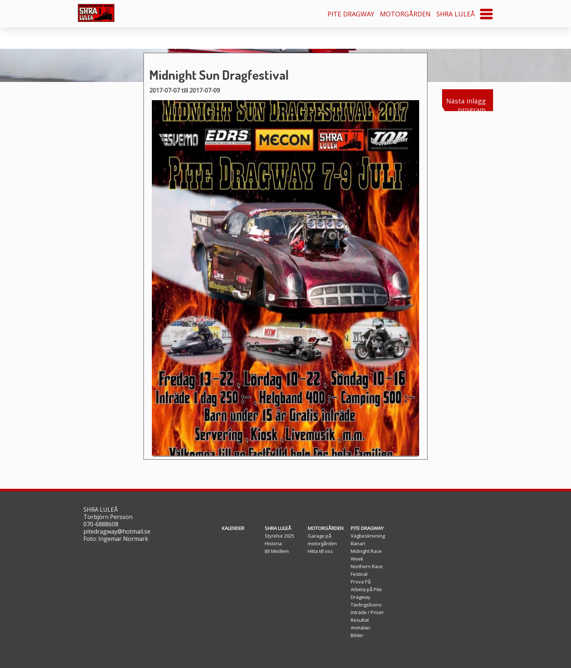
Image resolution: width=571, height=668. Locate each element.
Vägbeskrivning (368, 536)
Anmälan (360, 627)
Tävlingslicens (366, 604)
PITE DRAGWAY (350, 13)
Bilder (357, 635)
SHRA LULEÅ (455, 13)
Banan (358, 543)
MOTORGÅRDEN (405, 13)
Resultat (360, 620)
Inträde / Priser (367, 612)
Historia (273, 543)
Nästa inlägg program (464, 104)
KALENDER (233, 528)
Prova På (361, 581)
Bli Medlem (277, 551)
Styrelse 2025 (279, 536)
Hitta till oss (320, 551)
